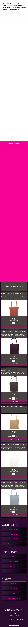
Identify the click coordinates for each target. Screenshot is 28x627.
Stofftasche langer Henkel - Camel (12, 406)
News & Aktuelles (14, 529)
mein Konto (14, 583)
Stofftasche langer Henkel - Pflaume (13, 331)
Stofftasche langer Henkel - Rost (12, 293)
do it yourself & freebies (14, 539)
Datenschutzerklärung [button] (7, 13)
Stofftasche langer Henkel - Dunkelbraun (10, 369)
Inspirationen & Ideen (14, 544)
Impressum (14, 588)
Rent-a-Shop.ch (16, 625)
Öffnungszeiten (14, 566)
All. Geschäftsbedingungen (14, 598)
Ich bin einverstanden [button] (14, 143)
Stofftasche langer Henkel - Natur (12, 444)
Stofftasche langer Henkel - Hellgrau (13, 482)
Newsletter (14, 571)
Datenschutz (14, 593)
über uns (14, 556)
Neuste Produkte (14, 534)
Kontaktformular (14, 561)
